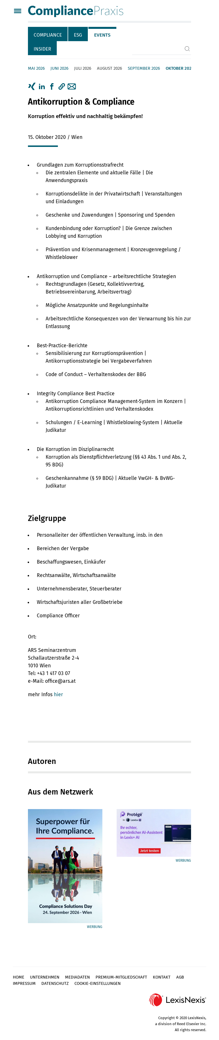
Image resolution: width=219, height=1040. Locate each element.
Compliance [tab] (48, 35)
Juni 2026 (59, 68)
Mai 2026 (36, 68)
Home (18, 977)
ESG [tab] (78, 35)
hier (58, 695)
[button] (61, 86)
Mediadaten (77, 977)
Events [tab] (102, 35)
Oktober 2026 (180, 68)
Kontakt (162, 977)
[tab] (48, 34)
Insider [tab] (42, 49)
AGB (180, 977)
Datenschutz (55, 983)
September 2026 (144, 68)
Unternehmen (44, 977)
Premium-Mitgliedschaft (121, 977)
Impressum (24, 983)
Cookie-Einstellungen (97, 983)
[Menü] (17, 11)
